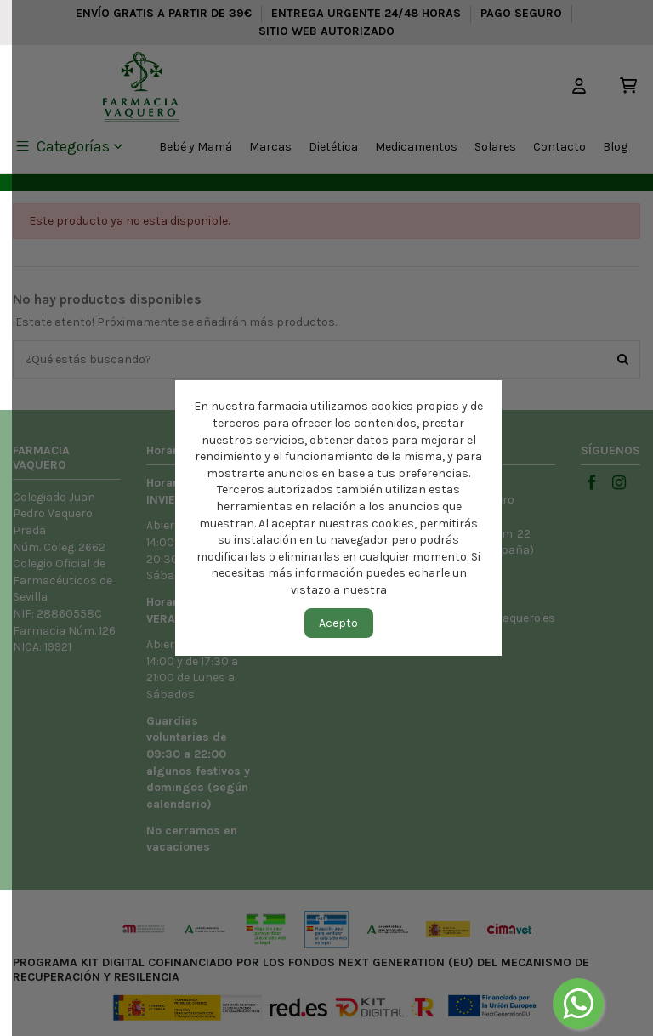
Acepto (338, 623)
